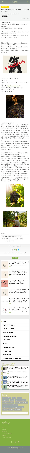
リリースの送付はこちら (7, 433)
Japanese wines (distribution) (11, 358)
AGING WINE (5, 340)
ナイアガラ (11, 409)
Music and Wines (7, 332)
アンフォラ (15, 404)
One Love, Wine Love (8, 347)
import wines (6, 355)
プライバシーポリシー (6, 437)
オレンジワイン (18, 402)
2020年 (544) (4, 236)
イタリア (14, 397)
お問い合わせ (5, 431)
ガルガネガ (25, 402)
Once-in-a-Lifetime (7, 329)
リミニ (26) (12, 240)
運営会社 (4, 429)
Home (3, 321)
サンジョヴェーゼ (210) (18, 238)
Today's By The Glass (8, 325)
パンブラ (4, 402)
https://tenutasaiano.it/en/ (13, 86)
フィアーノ (9, 404)
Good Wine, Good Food (9, 336)
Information (6, 351)
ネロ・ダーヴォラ (18, 409)
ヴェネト (12, 400)
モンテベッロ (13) (5, 240)
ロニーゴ (19, 397)
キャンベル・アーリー (7, 407)
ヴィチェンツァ (6, 400)
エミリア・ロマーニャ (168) (7, 238)
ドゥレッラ (5, 409)
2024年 (9, 397)
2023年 (4, 404)
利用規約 (4, 435)
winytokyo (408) (11, 236)
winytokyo (4, 397)
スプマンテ (15, 407)
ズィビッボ (21, 407)
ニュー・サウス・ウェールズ (20, 400)
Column (4, 344)
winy (10, 266)
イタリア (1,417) (18, 236)
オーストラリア (11, 402)
